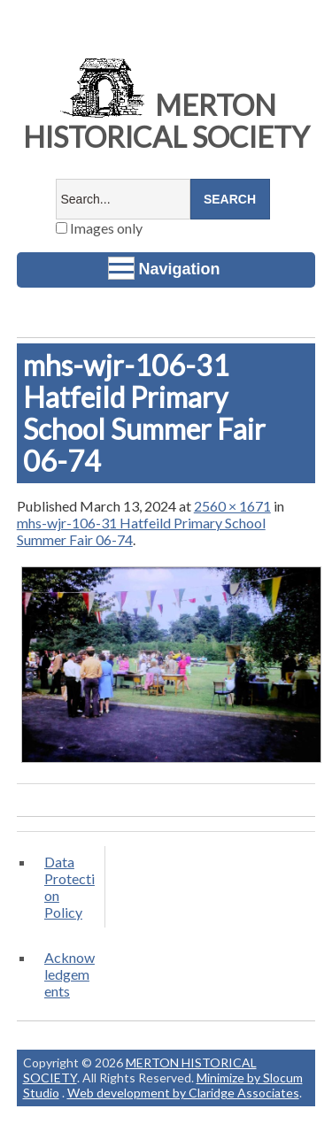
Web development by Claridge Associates (183, 1092)
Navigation (164, 268)
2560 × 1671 (232, 505)
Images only (99, 227)
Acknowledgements (69, 974)
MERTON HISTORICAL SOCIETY (166, 121)
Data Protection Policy (69, 886)
